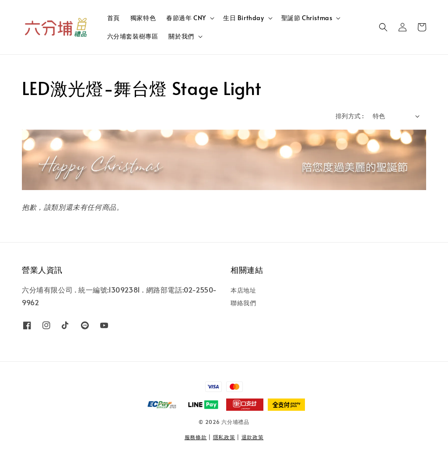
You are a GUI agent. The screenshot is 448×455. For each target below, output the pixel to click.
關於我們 (181, 36)
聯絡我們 (243, 303)
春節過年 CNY (186, 18)
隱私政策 (224, 437)
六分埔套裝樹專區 (132, 36)
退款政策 (253, 437)
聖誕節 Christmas (306, 18)
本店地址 (243, 290)
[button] (383, 27)
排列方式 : (350, 116)
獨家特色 (143, 18)
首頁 (113, 18)
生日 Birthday (243, 18)
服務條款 (196, 437)
